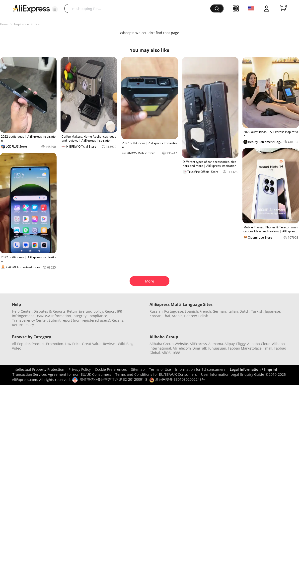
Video (16, 348)
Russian (156, 311)
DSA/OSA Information (53, 315)
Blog (130, 343)
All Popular (21, 343)
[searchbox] (139, 8)
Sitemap (138, 369)
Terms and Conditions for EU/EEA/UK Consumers (156, 374)
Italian (232, 311)
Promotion (54, 343)
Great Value (91, 343)
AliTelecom (182, 348)
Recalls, (118, 320)
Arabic (177, 315)
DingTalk (199, 348)
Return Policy (23, 324)
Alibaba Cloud (259, 343)
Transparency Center (29, 320)
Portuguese (173, 311)
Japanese (272, 311)
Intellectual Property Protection (38, 369)
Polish (203, 315)
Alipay (229, 343)
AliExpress (198, 343)
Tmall (267, 348)
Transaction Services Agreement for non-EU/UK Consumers (61, 374)
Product (38, 343)
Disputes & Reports (49, 311)
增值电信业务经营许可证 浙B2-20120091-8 (113, 379)
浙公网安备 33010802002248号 (177, 379)
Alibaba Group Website (169, 343)
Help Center (22, 311)
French (205, 311)
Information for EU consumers (200, 369)
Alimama (215, 343)
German (219, 311)
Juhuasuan (217, 348)
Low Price (72, 343)
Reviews (109, 343)
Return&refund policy (85, 311)
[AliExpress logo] (31, 9)
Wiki (121, 343)
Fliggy (241, 343)
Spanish (191, 311)
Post (38, 24)
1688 (176, 352)
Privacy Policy (80, 369)
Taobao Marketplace (245, 348)
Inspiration (21, 24)
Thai (166, 315)
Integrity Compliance (90, 315)
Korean (155, 315)
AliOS (166, 352)
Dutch (244, 311)
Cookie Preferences (111, 369)
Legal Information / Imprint (253, 369)
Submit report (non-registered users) (79, 320)
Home (4, 24)
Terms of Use (160, 369)
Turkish (257, 311)
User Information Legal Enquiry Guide (232, 374)
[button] (55, 9)
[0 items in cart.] (283, 8)
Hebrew (190, 315)
